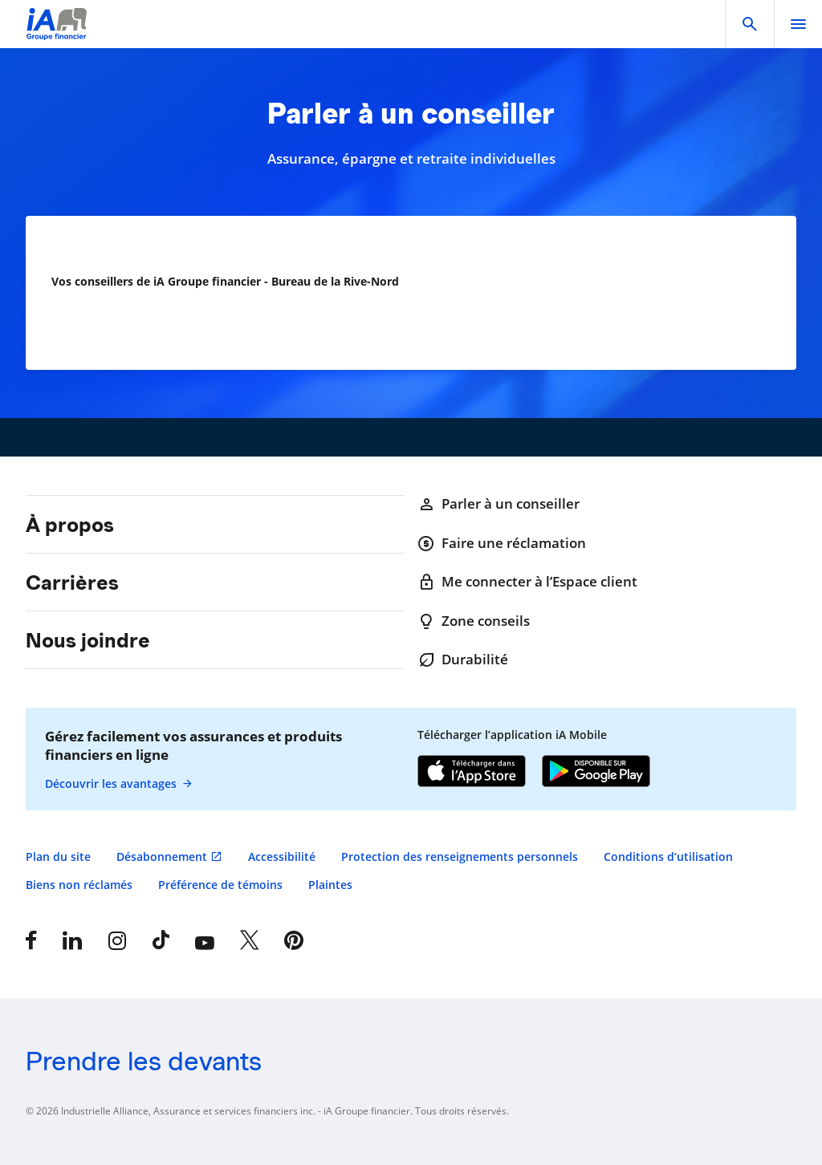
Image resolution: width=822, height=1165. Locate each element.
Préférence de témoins (220, 884)
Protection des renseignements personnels (459, 856)
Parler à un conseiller (498, 504)
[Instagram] (117, 940)
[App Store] (471, 772)
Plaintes (330, 884)
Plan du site (58, 856)
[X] (249, 940)
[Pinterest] (293, 940)
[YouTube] (204, 940)
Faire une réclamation (501, 543)
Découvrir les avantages (119, 784)
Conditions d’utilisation (668, 856)
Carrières (72, 582)
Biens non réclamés (79, 884)
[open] (798, 24)
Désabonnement (161, 856)
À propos (70, 524)
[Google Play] (596, 772)
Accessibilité (281, 856)
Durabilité (462, 659)
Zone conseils (473, 621)
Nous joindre (88, 640)
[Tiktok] (161, 940)
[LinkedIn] (72, 940)
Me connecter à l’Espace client (527, 582)
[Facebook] (31, 940)
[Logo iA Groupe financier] (56, 34)
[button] (750, 24)
